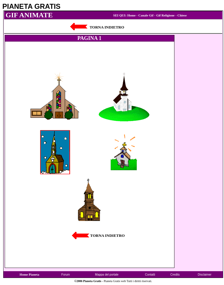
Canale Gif (146, 15)
